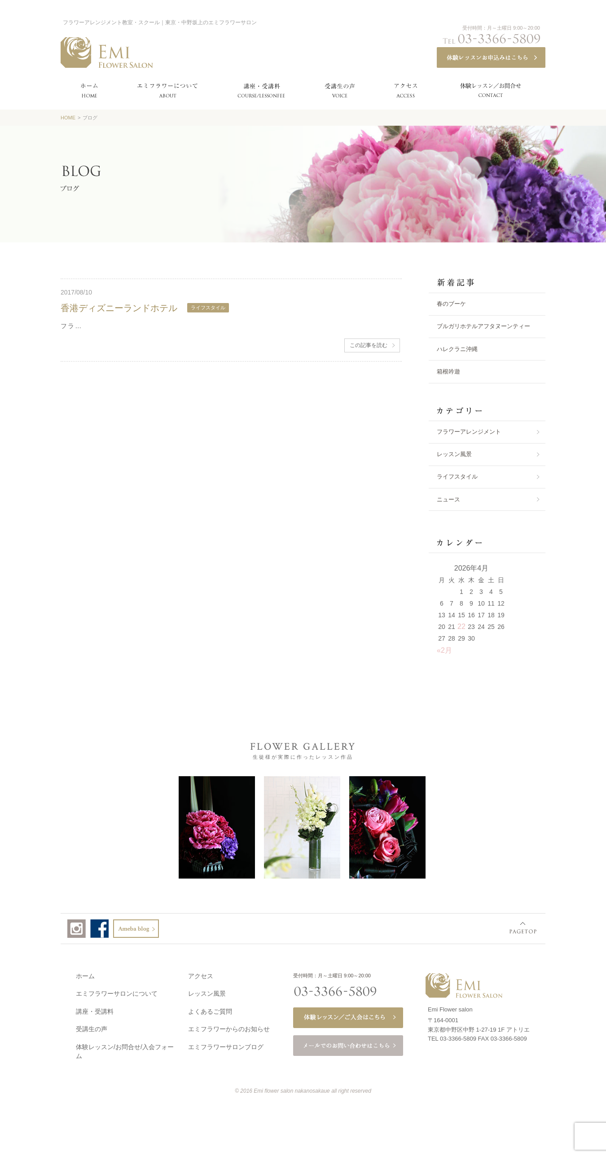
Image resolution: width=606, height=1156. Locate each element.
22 (461, 626)
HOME (68, 117)
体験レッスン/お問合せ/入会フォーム (125, 1050)
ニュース (448, 499)
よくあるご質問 (210, 1009)
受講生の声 (91, 1027)
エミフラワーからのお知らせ (229, 1027)
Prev (42, 826)
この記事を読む (368, 345)
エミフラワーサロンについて (117, 991)
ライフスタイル (457, 476)
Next (560, 826)
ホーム (85, 974)
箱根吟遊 (448, 371)
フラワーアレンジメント (469, 431)
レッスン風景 (454, 454)
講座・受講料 (95, 1009)
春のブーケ (451, 303)
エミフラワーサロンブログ (225, 1045)
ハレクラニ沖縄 (457, 349)
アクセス (200, 974)
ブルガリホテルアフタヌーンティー (483, 326)
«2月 (444, 650)
